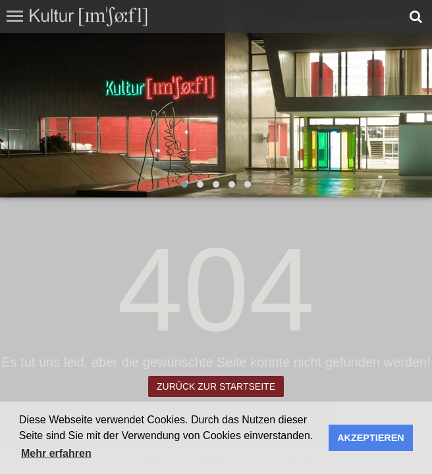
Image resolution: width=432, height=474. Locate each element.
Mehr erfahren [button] (56, 453)
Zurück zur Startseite (216, 386)
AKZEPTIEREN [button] (370, 438)
